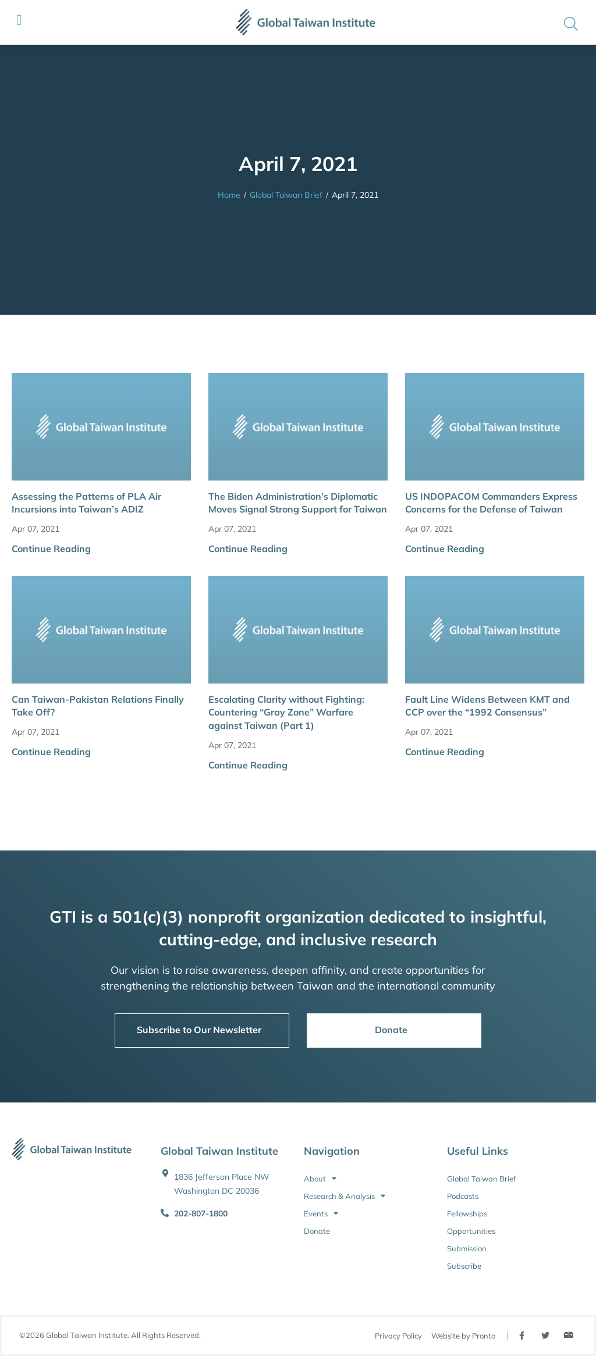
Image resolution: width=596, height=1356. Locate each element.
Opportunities (471, 1231)
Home (229, 195)
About (320, 1178)
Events (321, 1213)
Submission (467, 1248)
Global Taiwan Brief (286, 195)
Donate (317, 1231)
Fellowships (467, 1213)
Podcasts (462, 1196)
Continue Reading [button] (51, 548)
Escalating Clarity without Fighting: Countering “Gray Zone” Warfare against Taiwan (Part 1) (286, 712)
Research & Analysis (344, 1196)
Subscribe (464, 1265)
